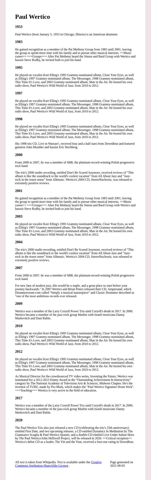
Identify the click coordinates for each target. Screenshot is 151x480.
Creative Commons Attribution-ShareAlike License (58, 463)
